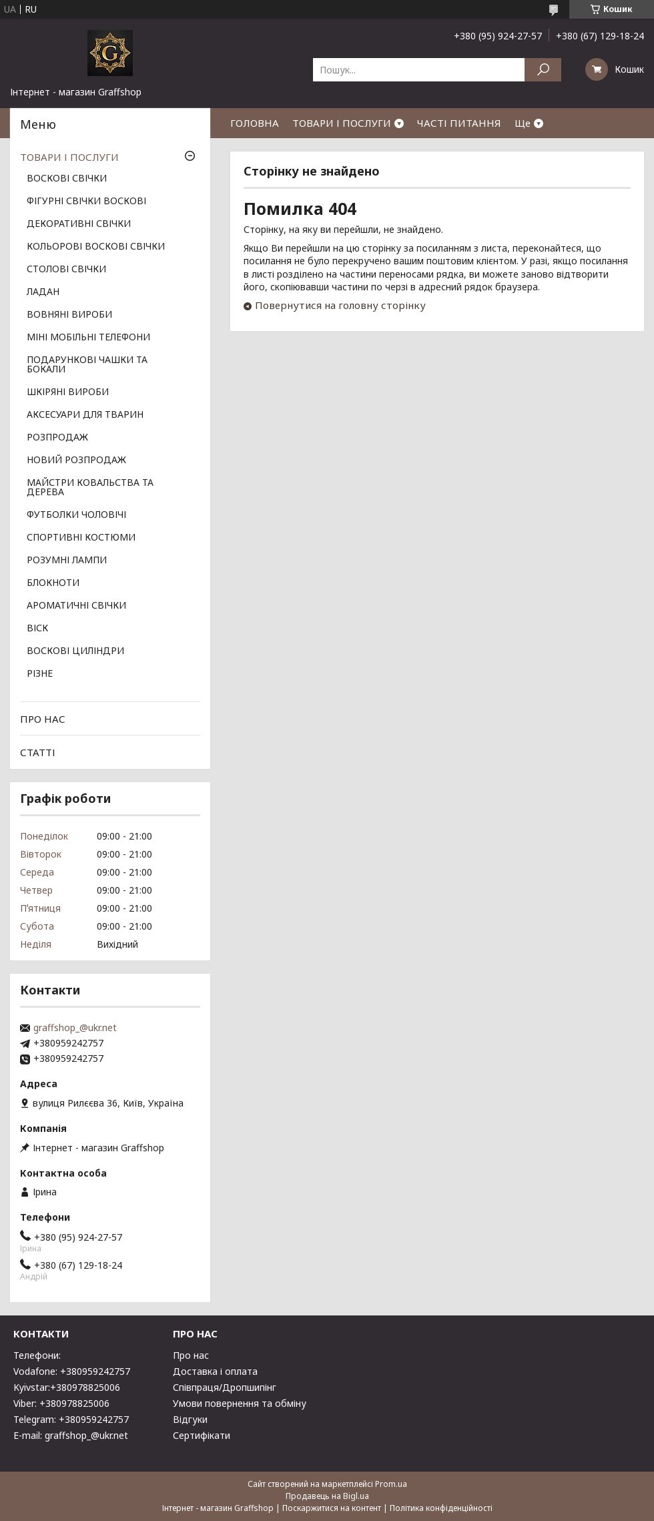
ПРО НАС (42, 718)
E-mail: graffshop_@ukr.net (70, 1435)
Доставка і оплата (215, 1371)
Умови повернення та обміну (239, 1403)
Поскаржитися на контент (331, 1508)
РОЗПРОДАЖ (57, 437)
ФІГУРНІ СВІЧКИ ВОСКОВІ (86, 201)
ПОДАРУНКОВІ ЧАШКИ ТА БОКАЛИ (87, 365)
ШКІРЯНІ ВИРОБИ (68, 392)
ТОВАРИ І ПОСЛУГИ (341, 122)
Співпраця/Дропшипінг (224, 1387)
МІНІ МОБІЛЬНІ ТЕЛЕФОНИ (88, 337)
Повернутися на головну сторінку (340, 305)
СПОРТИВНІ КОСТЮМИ (81, 538)
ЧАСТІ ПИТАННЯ (459, 122)
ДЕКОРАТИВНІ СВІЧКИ (79, 224)
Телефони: (37, 1355)
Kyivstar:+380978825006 (66, 1387)
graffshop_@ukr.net (75, 1028)
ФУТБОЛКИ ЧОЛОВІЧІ (76, 515)
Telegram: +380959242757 (71, 1419)
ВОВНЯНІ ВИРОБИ (69, 315)
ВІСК (37, 628)
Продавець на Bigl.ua (327, 1496)
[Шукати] (543, 69)
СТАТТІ (37, 752)
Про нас (191, 1355)
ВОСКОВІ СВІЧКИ (67, 179)
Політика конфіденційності (441, 1508)
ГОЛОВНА (254, 122)
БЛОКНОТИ (53, 583)
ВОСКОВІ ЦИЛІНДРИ (75, 651)
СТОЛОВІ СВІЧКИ (66, 269)
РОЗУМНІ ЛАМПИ (67, 560)
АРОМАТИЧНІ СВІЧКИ (76, 606)
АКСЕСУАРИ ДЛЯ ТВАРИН (85, 415)
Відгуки (190, 1419)
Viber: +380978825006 (61, 1403)
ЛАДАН (43, 292)
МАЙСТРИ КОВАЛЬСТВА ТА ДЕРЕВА (90, 488)
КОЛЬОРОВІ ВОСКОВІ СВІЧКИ (96, 247)
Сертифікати (201, 1435)
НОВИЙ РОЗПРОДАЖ (76, 460)
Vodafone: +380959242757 (71, 1371)
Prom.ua (391, 1484)
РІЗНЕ (40, 674)
